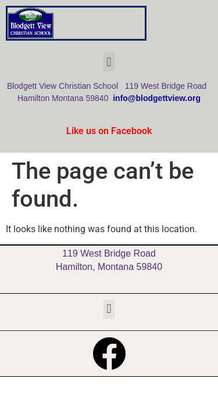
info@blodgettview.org (157, 98)
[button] (109, 61)
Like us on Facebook (109, 130)
